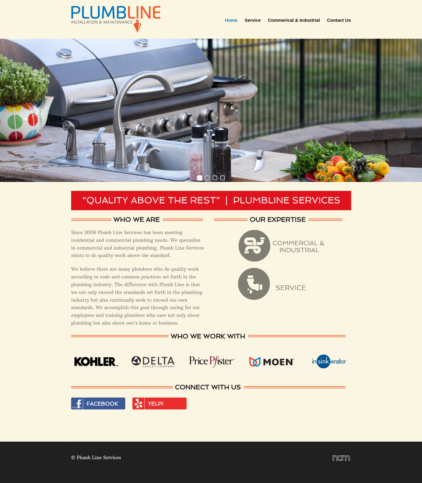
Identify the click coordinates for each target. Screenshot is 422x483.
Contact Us (339, 20)
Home (231, 20)
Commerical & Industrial (294, 20)
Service (253, 20)
